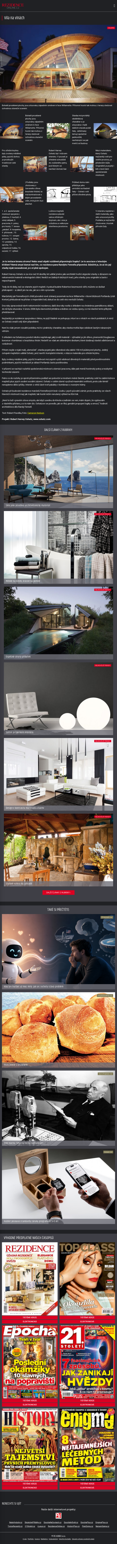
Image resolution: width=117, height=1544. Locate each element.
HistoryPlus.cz (73, 1526)
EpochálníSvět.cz (71, 1522)
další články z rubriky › (58, 892)
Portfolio (31, 1539)
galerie (111, 28)
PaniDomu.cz (87, 1526)
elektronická (30, 1321)
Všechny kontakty (65, 1539)
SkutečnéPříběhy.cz (33, 1522)
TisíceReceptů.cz (15, 1526)
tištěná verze (30, 1317)
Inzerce (37, 1539)
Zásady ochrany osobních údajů (83, 1539)
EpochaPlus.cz (87, 1522)
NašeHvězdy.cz (15, 1522)
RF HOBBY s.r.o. (59, 1536)
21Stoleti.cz (30, 1526)
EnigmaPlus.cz (101, 1522)
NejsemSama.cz (102, 1526)
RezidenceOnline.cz (56, 1526)
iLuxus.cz (41, 1526)
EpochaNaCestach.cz (52, 1522)
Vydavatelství (53, 1539)
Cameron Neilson (35, 413)
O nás (25, 1539)
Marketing (44, 1539)
